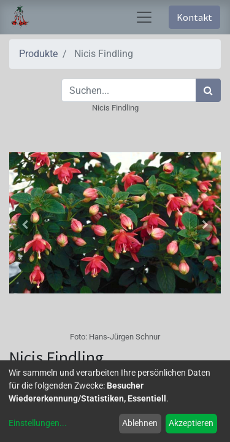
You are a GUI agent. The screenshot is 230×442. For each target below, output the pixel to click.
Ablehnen (140, 423)
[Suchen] (208, 90)
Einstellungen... (38, 423)
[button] (25, 225)
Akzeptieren (191, 423)
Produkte (38, 54)
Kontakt (194, 17)
